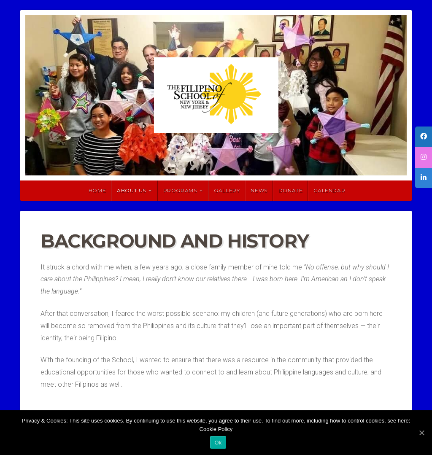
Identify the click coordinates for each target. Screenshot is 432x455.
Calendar (329, 190)
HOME (97, 190)
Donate (290, 190)
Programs (180, 190)
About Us (131, 190)
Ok (217, 442)
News (259, 190)
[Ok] (421, 432)
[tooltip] (423, 137)
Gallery (227, 190)
